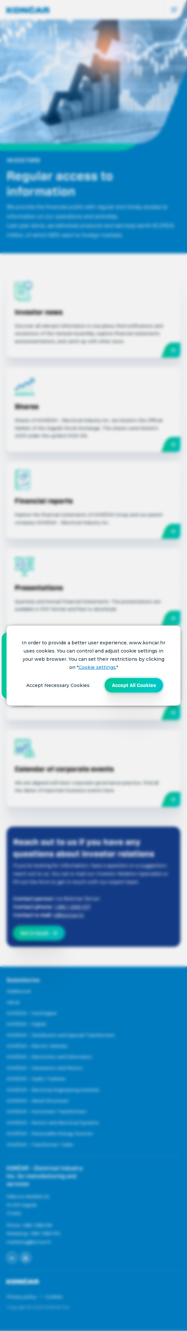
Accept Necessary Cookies (58, 685)
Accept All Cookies (134, 685)
